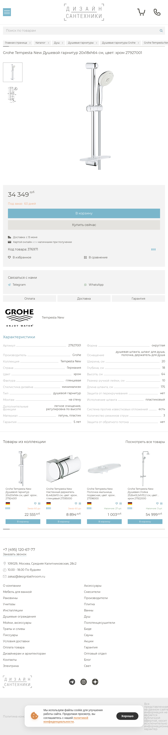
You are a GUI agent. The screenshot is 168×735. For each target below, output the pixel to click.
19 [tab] (128, 531)
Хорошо (127, 716)
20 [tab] (134, 531)
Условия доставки (16, 641)
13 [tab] (87, 531)
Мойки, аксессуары (17, 623)
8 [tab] (53, 531)
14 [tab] (94, 531)
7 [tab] (46, 531)
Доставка (84, 298)
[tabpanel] (23, 488)
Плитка (89, 604)
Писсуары (10, 635)
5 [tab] (33, 531)
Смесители (92, 592)
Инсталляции (13, 610)
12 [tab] (80, 531)
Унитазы (9, 604)
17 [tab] (114, 531)
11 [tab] (73, 531)
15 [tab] (101, 531)
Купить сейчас (84, 225)
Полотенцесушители (99, 623)
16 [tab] (107, 531)
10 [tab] (67, 531)
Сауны (88, 635)
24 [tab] (161, 531)
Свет (87, 666)
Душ (87, 616)
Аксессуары (92, 585)
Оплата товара (13, 647)
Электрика (11, 666)
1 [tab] (6, 529)
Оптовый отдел (95, 653)
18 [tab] (121, 531)
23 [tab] (155, 531)
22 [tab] (148, 531)
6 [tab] (40, 531)
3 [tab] (19, 531)
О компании (12, 585)
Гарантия (138, 298)
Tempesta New (53, 317)
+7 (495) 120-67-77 (19, 549)
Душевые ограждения (19, 616)
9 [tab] (60, 531)
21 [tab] (141, 531)
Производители (96, 598)
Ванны (88, 610)
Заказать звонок (14, 554)
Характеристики (19, 337)
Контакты (10, 660)
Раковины (10, 598)
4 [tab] (26, 531)
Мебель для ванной (17, 592)
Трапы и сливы (14, 629)
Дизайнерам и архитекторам (24, 653)
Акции (89, 641)
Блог (87, 660)
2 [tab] (13, 531)
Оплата (29, 298)
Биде (88, 629)
